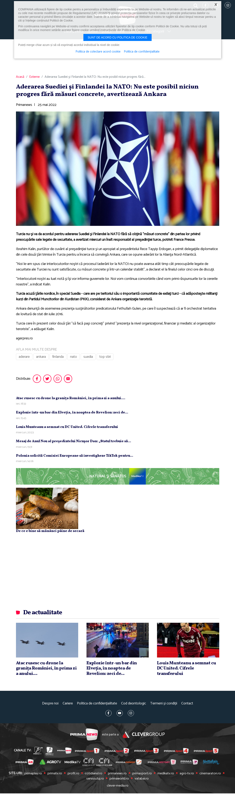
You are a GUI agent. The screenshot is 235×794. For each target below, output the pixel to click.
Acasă (20, 78)
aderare (24, 358)
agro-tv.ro (184, 774)
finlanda (58, 358)
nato (73, 358)
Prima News (84, 736)
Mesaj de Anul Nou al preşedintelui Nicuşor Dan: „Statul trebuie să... (73, 442)
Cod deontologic (133, 705)
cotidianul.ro (93, 774)
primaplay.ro (35, 774)
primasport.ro (141, 774)
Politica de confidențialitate (97, 705)
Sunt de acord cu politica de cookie (117, 37)
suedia (88, 358)
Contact (187, 705)
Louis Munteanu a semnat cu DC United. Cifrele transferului (67, 428)
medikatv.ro (164, 774)
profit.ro (74, 774)
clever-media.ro (117, 786)
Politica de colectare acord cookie (97, 51)
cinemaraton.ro (207, 774)
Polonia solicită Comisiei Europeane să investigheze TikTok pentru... (74, 457)
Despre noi (50, 705)
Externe (34, 78)
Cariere (68, 705)
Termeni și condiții (163, 705)
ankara (41, 358)
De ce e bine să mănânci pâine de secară (50, 532)
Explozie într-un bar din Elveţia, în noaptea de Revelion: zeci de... (72, 413)
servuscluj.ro (95, 779)
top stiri (105, 358)
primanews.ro (117, 774)
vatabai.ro (141, 779)
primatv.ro (56, 774)
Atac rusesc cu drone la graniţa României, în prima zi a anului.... (70, 399)
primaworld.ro (119, 779)
